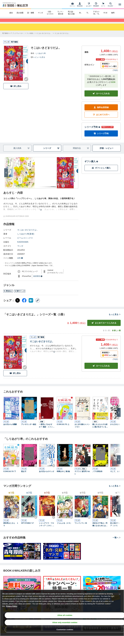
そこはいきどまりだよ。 (28, 233)
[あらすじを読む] (40, 210)
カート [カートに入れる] (101, 369)
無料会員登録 (101, 111)
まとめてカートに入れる (104, 326)
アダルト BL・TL (96, 13)
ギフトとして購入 (101, 171)
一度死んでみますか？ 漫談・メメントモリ (46, 429)
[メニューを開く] (120, 4)
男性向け (8, 295)
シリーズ (51, 152)
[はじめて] (89, 4)
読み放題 (20, 13)
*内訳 (115, 74)
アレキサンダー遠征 (28, 428)
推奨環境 (37, 280)
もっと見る (115, 318)
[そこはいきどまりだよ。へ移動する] (44, 37)
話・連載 (30, 13)
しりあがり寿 (41, 57)
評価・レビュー (106, 152)
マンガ (40, 13)
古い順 (106, 334)
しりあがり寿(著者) (25, 237)
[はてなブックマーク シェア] (31, 304)
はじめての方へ (101, 118)
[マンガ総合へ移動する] (29, 37)
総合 (11, 13)
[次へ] (6, 176)
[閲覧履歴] (96, 4)
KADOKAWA (22, 245)
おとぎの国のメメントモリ (82, 429)
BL (80, 13)
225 (20, 262)
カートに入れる (101, 97)
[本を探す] (110, 4)
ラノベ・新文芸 (60, 13)
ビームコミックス (25, 241)
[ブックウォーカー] (15, 4)
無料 (113, 13)
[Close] (119, 594)
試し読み (15, 89)
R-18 (105, 13)
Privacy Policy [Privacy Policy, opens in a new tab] (11, 606)
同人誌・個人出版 (71, 13)
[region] (62, 613)
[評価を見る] (38, 60)
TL (87, 13)
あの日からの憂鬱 (10, 428)
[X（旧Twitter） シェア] (17, 304)
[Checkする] (26, 83)
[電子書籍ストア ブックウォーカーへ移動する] (13, 37)
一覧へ (117, 541)
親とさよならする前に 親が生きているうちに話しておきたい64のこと (100, 429)
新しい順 (116, 334)
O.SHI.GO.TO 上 (63, 428)
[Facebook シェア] (24, 304)
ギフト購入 (91, 165)
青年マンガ (20, 295)
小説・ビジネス (50, 13)
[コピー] (38, 304)
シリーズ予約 (92, 130)
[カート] (103, 4)
